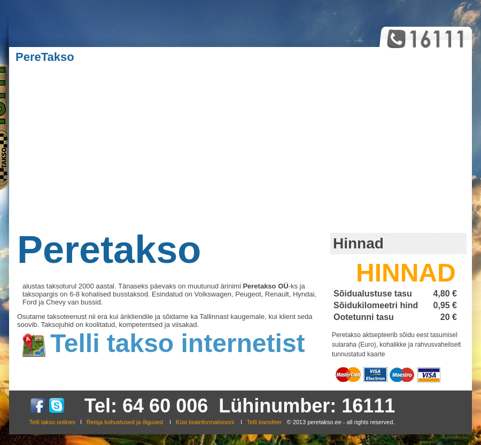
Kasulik (248, 57)
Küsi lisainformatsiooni (205, 422)
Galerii (300, 57)
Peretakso (109, 249)
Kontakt (353, 57)
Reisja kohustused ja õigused (125, 422)
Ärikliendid (184, 57)
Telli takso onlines (52, 422)
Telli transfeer (265, 422)
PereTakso (44, 57)
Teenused (114, 57)
